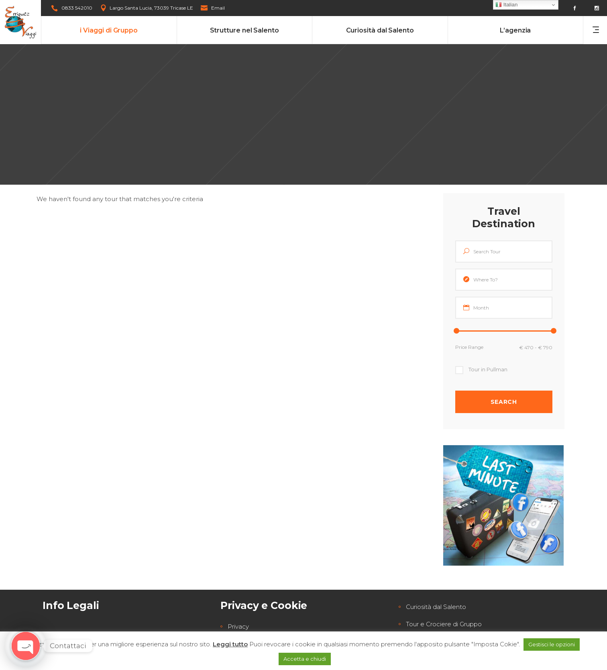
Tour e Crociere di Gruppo (444, 624)
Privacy (238, 626)
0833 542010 (76, 8)
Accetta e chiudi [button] (304, 659)
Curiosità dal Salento (436, 607)
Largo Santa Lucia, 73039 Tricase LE (151, 8)
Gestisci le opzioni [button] (551, 644)
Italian (506, 5)
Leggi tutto (230, 644)
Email (218, 8)
